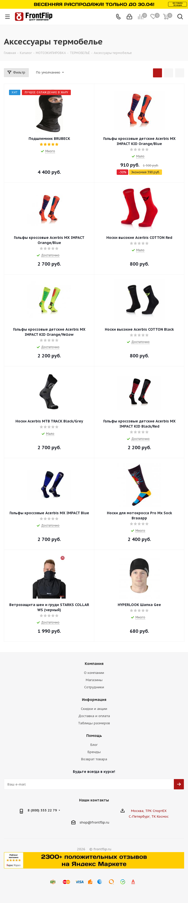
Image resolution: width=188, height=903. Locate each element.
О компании (94, 673)
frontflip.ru (100, 822)
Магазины (94, 680)
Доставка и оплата (94, 716)
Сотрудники (94, 687)
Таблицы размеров (94, 723)
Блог (94, 745)
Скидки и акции (94, 709)
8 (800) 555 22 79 (42, 810)
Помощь (94, 735)
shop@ (85, 822)
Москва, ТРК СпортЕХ (149, 811)
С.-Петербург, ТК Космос (149, 816)
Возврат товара (94, 759)
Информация (94, 699)
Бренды (94, 752)
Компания (94, 663)
